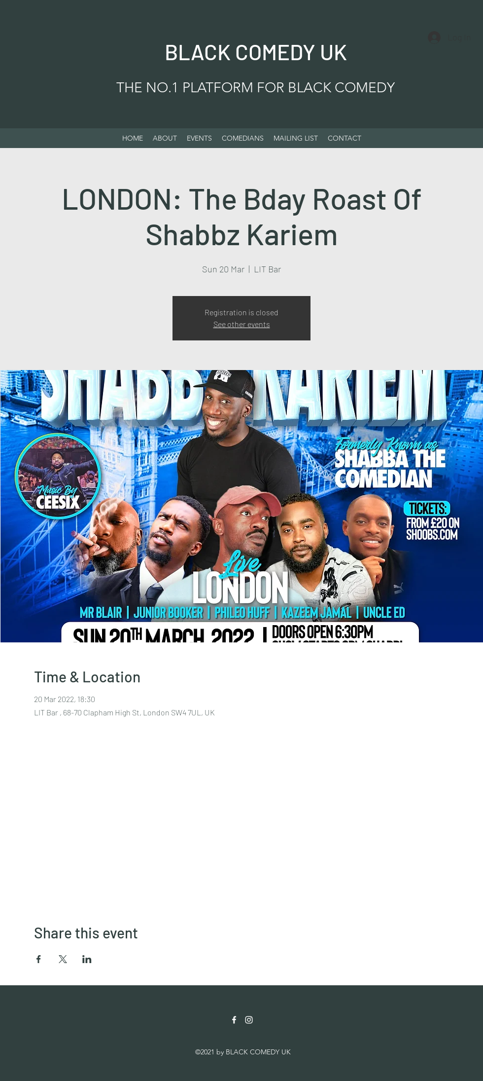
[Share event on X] (63, 959)
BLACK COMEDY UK (256, 51)
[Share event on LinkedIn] (87, 959)
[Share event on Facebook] (38, 959)
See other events (241, 324)
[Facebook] (234, 1020)
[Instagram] (249, 1020)
